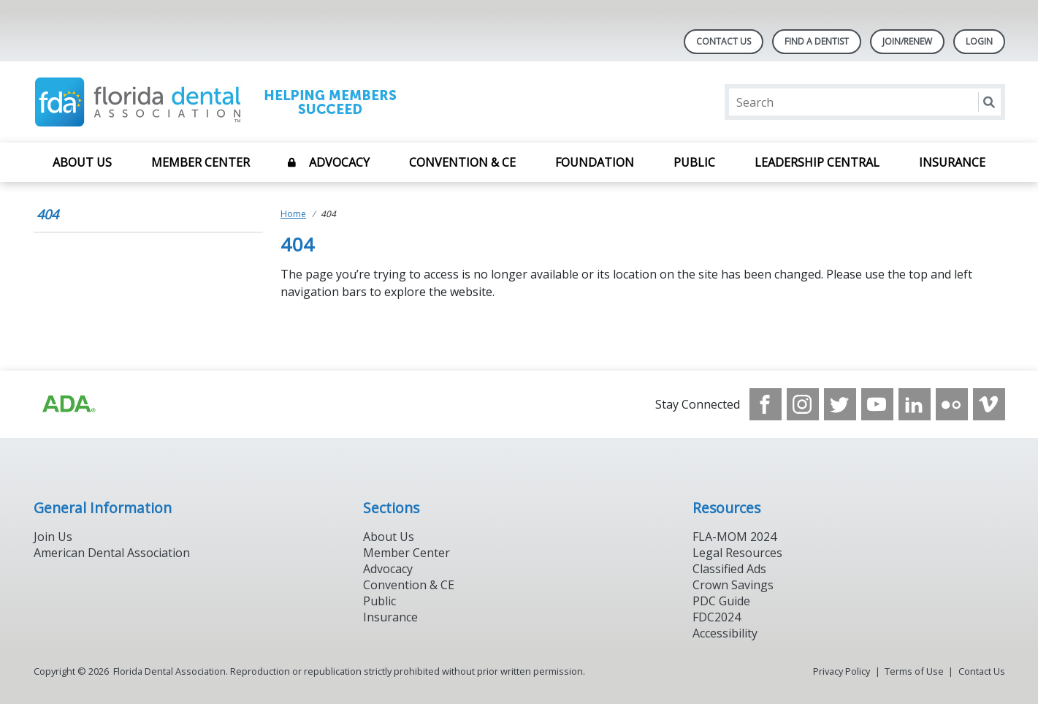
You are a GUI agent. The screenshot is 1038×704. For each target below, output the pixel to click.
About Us (82, 162)
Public (694, 162)
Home (293, 214)
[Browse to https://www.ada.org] (68, 404)
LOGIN (979, 41)
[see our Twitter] (840, 404)
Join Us (53, 537)
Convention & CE (462, 162)
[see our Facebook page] (765, 404)
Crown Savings (733, 585)
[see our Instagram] (803, 404)
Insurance (952, 162)
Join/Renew (907, 41)
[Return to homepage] (222, 102)
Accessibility (724, 633)
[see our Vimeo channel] (989, 404)
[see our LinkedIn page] (914, 404)
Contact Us (723, 41)
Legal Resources (737, 553)
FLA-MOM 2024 (734, 537)
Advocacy (339, 162)
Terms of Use (914, 671)
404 (47, 214)
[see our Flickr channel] (952, 404)
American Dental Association (112, 553)
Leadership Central (817, 162)
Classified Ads (729, 569)
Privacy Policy (841, 671)
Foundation (594, 162)
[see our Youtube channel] (877, 404)
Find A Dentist (817, 41)
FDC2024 (716, 617)
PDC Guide (721, 601)
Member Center (200, 162)
